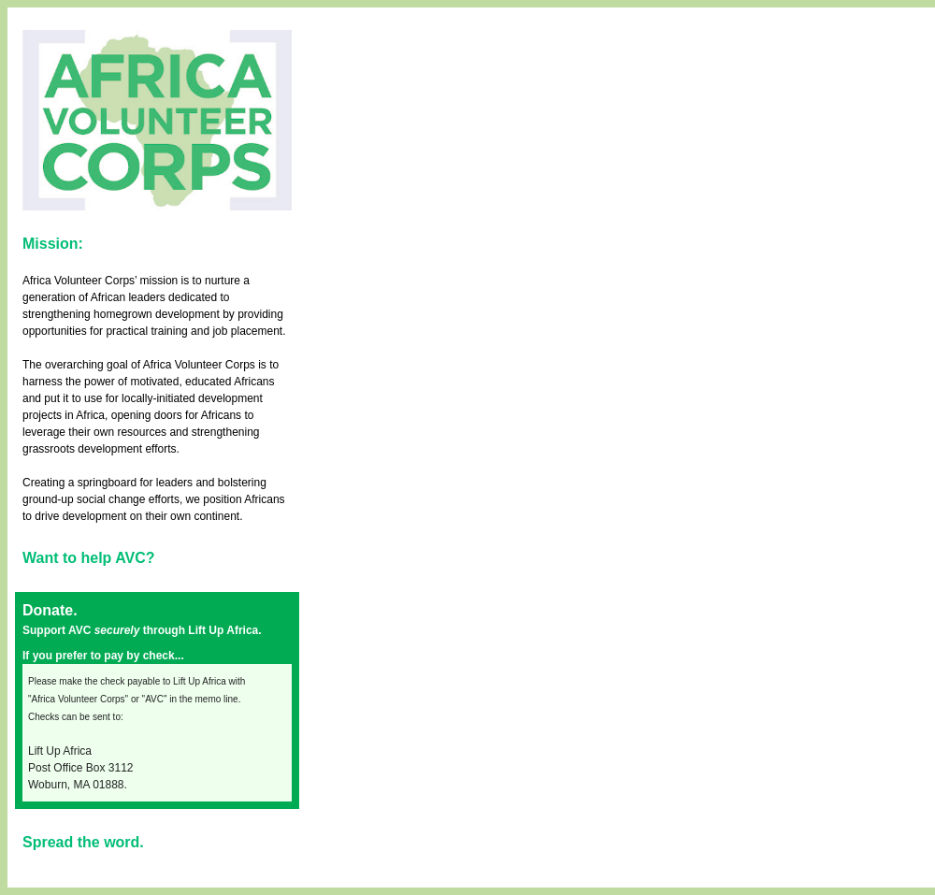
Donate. (50, 610)
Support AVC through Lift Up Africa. (142, 630)
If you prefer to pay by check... (103, 655)
